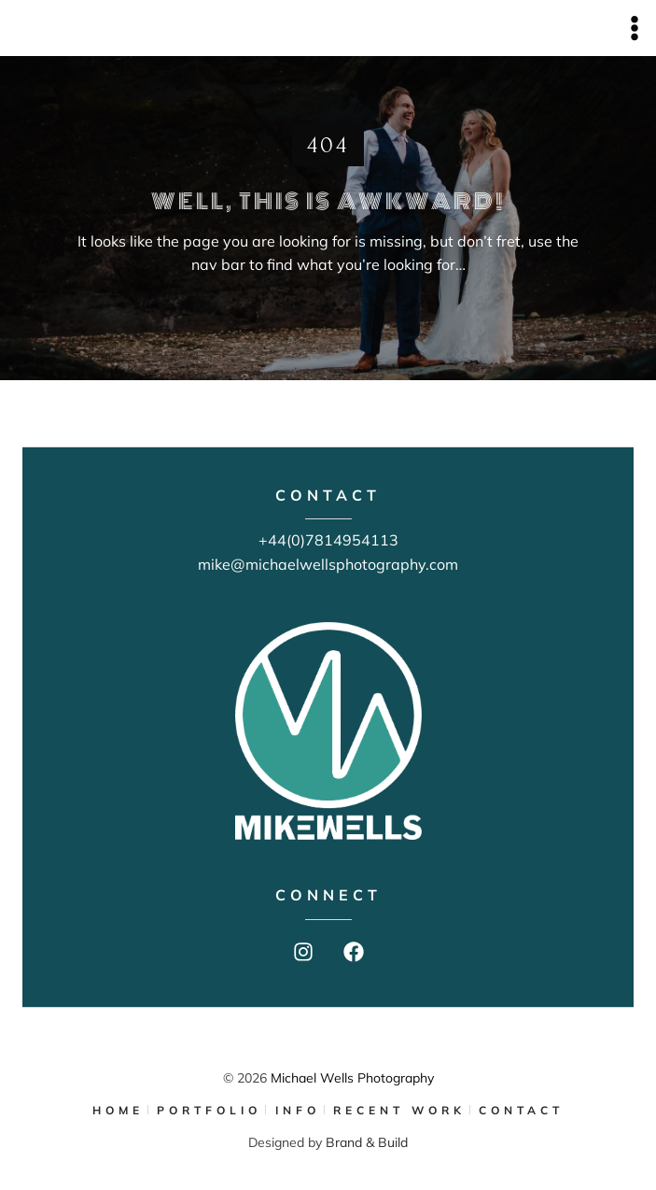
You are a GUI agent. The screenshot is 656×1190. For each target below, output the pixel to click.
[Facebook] (353, 952)
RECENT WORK (399, 1110)
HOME (118, 1110)
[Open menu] (634, 27)
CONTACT (521, 1110)
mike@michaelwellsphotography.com (328, 564)
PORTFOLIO (209, 1110)
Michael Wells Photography (352, 1078)
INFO (297, 1110)
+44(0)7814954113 (328, 540)
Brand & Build (367, 1142)
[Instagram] (303, 952)
